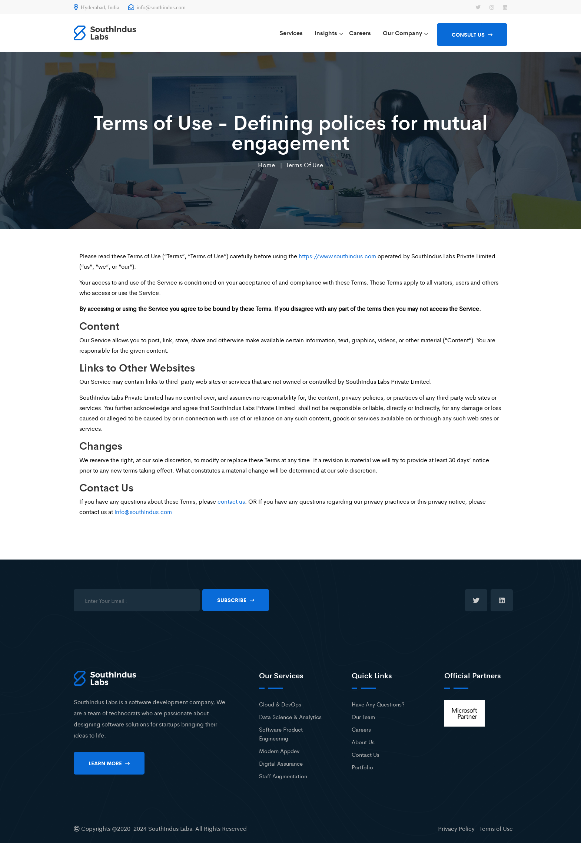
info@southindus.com (157, 7)
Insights (326, 32)
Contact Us (365, 754)
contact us (231, 501)
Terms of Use (304, 164)
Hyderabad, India (96, 7)
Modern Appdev (279, 751)
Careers (360, 32)
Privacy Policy (456, 828)
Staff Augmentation (283, 776)
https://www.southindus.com (337, 256)
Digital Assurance (281, 763)
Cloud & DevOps (280, 704)
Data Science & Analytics (290, 717)
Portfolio (362, 767)
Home (266, 164)
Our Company (402, 32)
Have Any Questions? (378, 704)
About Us (363, 742)
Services (291, 32)
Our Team (363, 717)
